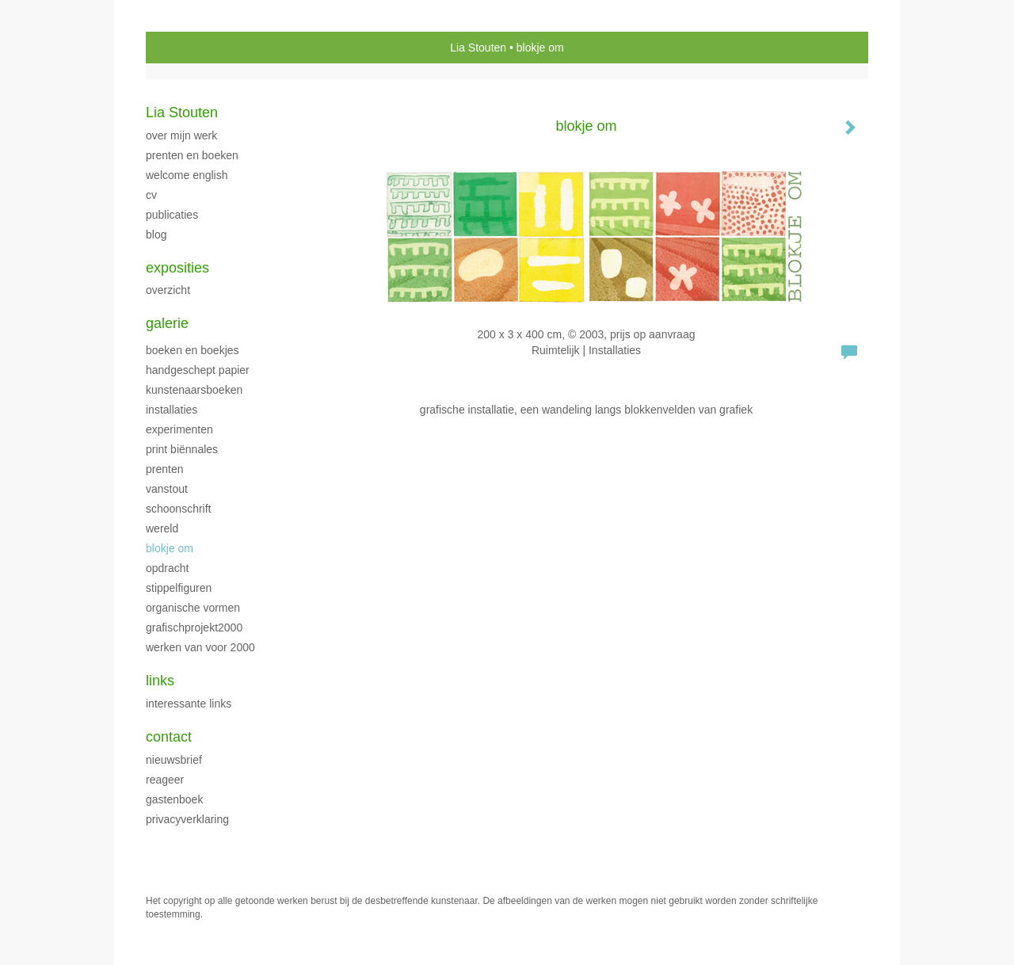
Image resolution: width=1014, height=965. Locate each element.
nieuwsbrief (174, 759)
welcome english (187, 175)
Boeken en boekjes (192, 350)
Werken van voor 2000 (200, 647)
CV (151, 195)
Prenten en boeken (192, 155)
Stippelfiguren (179, 588)
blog (156, 234)
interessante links (188, 703)
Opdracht (167, 568)
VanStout (167, 488)
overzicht (168, 290)
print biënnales (182, 449)
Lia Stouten (478, 47)
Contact (169, 737)
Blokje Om (169, 548)
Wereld (162, 528)
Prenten (164, 469)
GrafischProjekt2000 (194, 627)
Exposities (177, 268)
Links (160, 680)
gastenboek (174, 799)
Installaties (171, 409)
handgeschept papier (198, 370)
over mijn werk (181, 135)
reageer (165, 779)
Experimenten (179, 429)
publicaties (172, 214)
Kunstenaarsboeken (194, 389)
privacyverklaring (187, 819)
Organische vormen (193, 607)
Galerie (167, 323)
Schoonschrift (178, 508)
